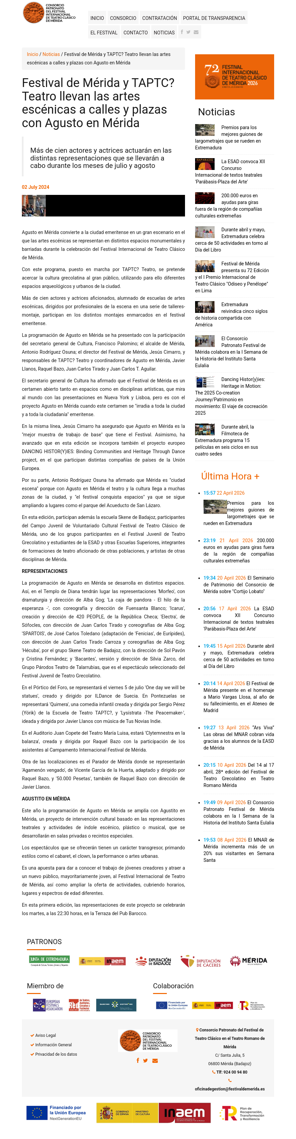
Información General (53, 1045)
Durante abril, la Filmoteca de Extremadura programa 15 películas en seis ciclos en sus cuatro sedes (226, 440)
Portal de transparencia (214, 18)
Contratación (159, 18)
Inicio (97, 18)
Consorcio (123, 18)
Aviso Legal (45, 1035)
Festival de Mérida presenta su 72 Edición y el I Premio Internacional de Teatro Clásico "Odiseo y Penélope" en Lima (232, 277)
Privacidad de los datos (56, 1054)
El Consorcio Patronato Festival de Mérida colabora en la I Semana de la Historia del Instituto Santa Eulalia (231, 352)
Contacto (135, 32)
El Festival (103, 32)
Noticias (164, 32)
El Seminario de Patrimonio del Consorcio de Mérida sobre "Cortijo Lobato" (239, 584)
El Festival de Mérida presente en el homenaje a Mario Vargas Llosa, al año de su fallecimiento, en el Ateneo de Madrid (239, 697)
